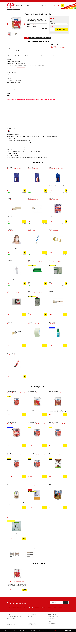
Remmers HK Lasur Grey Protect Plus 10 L (16, 454)
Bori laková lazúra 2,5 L (12, 485)
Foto (49, 37)
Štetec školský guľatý (32, 230)
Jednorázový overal (11, 261)
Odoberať (66, 602)
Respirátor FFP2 (10, 230)
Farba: (51, 21)
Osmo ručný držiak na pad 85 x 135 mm (36, 261)
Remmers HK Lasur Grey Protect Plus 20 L (36, 454)
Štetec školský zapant (53, 230)
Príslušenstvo (33, 37)
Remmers (34, 24)
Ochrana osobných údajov (53, 619)
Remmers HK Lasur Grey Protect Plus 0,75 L (16, 392)
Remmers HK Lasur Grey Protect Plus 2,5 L (37, 423)
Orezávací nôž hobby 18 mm (13, 354)
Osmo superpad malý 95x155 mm (14, 292)
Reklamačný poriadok (52, 623)
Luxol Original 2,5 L (53, 485)
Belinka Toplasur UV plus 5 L (55, 454)
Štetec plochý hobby (11, 323)
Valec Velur (9, 199)
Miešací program (55, 0)
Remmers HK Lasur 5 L (32, 392)
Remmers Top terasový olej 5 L (55, 392)
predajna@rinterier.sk (32, 624)
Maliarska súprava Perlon (33, 168)
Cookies (49, 621)
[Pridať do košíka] (25, 190)
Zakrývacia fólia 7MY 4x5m (54, 199)
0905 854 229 (19, 0)
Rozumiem (68, 630)
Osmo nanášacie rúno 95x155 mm (56, 261)
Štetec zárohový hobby (33, 199)
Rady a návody (41, 0)
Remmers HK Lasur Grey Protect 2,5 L (16, 581)
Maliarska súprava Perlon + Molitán (56, 168)
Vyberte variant (24, 221)
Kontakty (67, 0)
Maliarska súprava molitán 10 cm (14, 168)
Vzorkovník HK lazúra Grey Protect (58, 47)
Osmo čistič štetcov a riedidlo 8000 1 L (36, 292)
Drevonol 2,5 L (10, 423)
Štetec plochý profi (53, 292)
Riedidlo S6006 (52, 323)
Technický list (54, 46)
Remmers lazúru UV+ (21, 67)
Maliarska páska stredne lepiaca (34, 323)
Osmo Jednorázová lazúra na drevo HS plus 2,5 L (16, 517)
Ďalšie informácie (56, 630)
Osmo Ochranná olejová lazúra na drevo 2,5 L (37, 486)
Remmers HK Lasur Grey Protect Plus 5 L (57, 423)
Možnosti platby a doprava (53, 616)
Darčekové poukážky (48, 0)
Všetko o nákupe (62, 0)
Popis (26, 37)
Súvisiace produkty (42, 37)
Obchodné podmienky (52, 618)
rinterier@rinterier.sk (11, 0)
